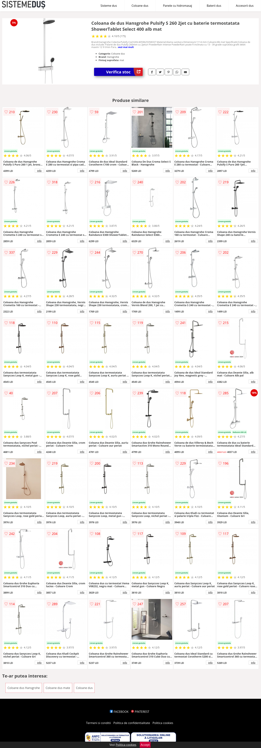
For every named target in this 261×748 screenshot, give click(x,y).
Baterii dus (214, 6)
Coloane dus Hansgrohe (23, 688)
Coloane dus (140, 6)
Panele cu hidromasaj (177, 6)
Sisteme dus (108, 6)
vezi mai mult (126, 47)
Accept (145, 745)
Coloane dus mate (58, 688)
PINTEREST (140, 712)
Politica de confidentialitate (131, 723)
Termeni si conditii (98, 723)
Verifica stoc (124, 72)
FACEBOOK (119, 712)
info (39, 170)
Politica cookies (163, 723)
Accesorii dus (245, 6)
